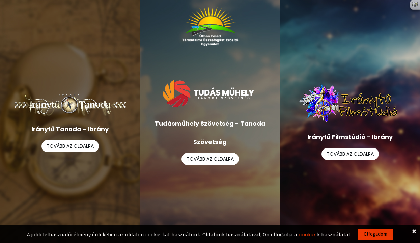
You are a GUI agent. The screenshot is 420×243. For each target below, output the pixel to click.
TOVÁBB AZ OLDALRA (70, 146)
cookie (307, 234)
